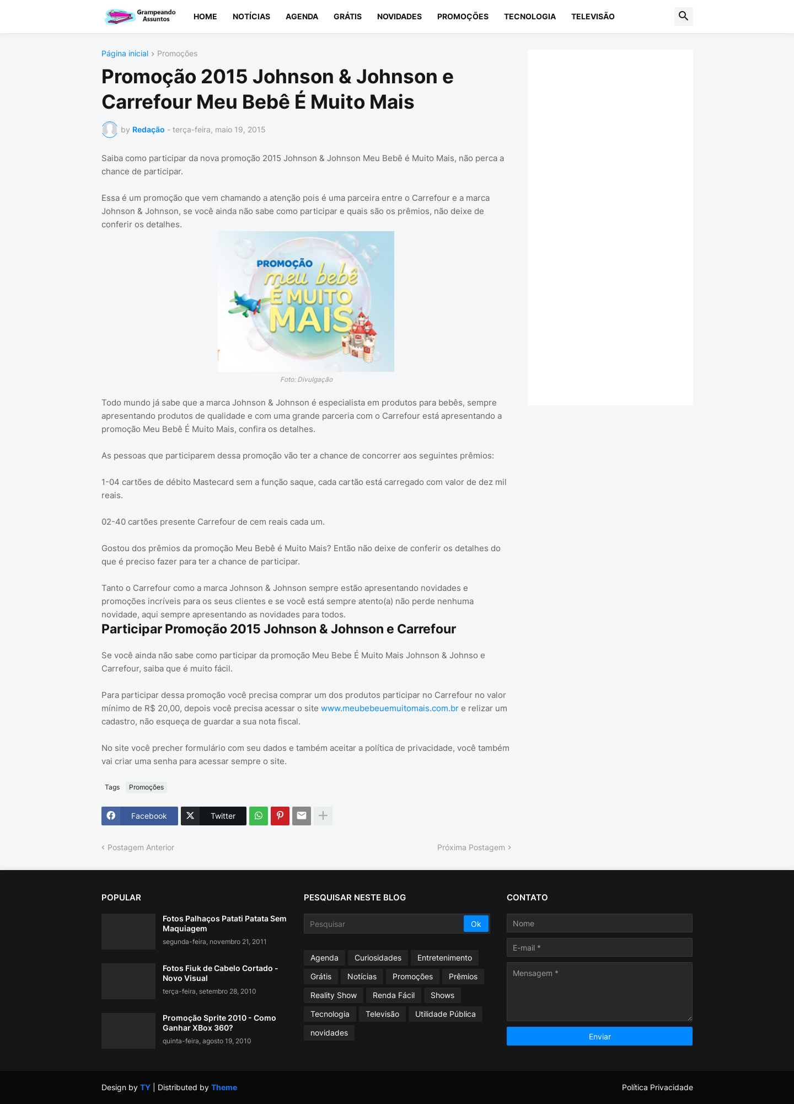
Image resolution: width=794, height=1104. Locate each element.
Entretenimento (444, 957)
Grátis (348, 16)
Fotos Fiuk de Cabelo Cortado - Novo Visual (220, 973)
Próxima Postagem (471, 847)
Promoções (463, 16)
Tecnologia (530, 16)
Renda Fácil (394, 995)
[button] (683, 16)
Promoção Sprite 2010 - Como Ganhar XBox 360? (219, 1022)
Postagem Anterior (141, 847)
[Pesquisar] (384, 923)
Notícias (251, 16)
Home (205, 16)
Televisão (593, 16)
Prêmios (463, 976)
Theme (224, 1087)
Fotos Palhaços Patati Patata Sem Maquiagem (225, 923)
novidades (329, 1032)
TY (145, 1087)
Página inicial (124, 54)
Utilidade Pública (445, 1013)
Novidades (399, 16)
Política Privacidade (657, 1087)
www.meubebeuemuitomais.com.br (390, 708)
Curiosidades (378, 957)
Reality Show (333, 995)
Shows (442, 995)
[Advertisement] (621, 226)
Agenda (302, 16)
